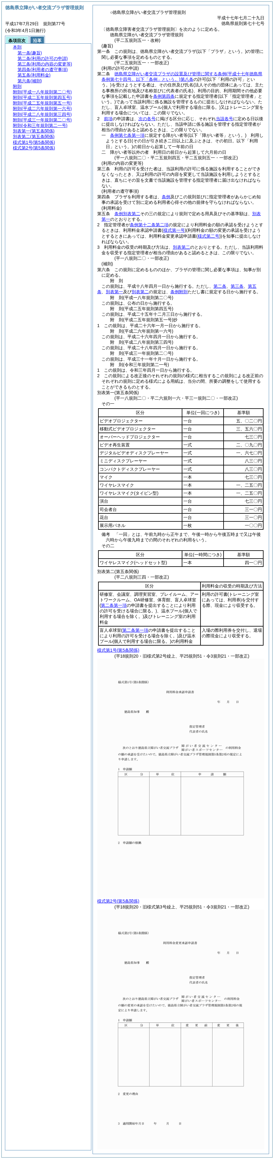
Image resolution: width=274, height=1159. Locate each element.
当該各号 (224, 118)
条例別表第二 (127, 213)
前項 (108, 118)
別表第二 (181, 247)
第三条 (237, 286)
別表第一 (114, 291)
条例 (166, 196)
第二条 (219, 286)
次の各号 (147, 118)
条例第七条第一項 (127, 135)
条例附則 (179, 291)
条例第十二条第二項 (149, 224)
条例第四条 (164, 96)
